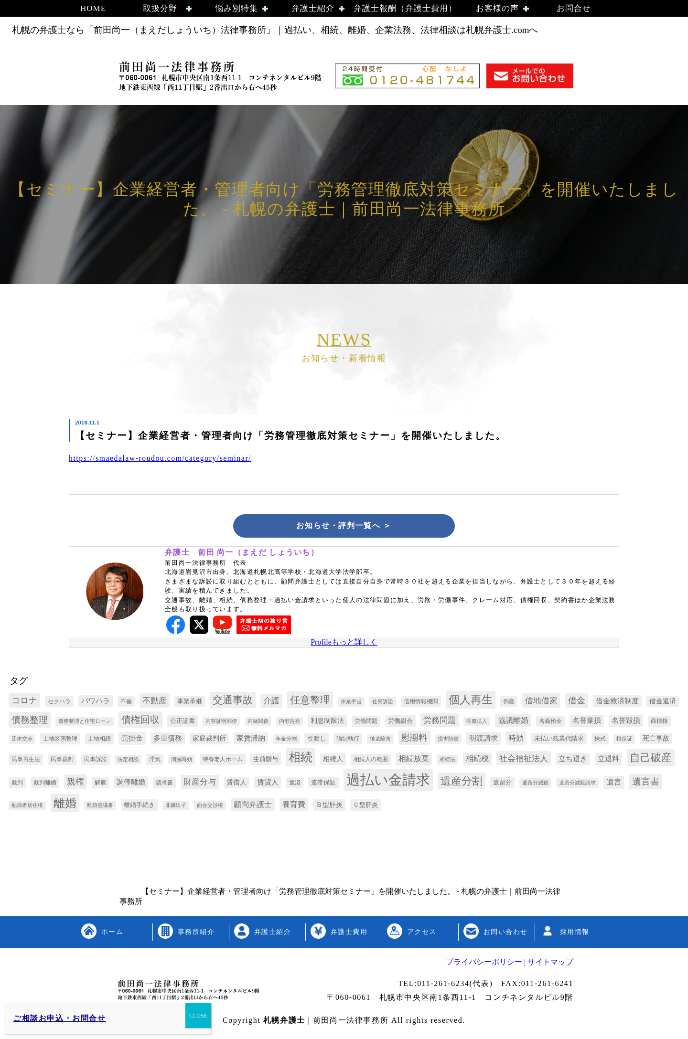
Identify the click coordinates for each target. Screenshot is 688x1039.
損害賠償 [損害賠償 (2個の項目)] (448, 740)
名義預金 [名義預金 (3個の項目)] (550, 722)
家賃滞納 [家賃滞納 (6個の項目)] (250, 739)
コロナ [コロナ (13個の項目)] (24, 702)
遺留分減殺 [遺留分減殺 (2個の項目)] (535, 784)
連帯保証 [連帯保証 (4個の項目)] (323, 783)
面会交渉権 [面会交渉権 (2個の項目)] (210, 806)
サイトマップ (549, 963)
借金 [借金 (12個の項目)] (576, 702)
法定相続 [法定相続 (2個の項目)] (128, 760)
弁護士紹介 (312, 8)
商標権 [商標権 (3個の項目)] (659, 722)
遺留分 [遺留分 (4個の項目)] (502, 783)
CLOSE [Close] (198, 1015)
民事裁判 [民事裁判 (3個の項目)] (62, 760)
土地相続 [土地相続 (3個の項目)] (99, 740)
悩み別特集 (236, 8)
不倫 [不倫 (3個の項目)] (126, 703)
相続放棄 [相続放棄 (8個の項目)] (413, 760)
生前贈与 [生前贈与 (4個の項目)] (265, 760)
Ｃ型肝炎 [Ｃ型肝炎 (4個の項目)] (365, 806)
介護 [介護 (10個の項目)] (271, 702)
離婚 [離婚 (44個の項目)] (65, 804)
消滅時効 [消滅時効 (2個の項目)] (181, 760)
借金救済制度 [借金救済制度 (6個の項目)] (617, 702)
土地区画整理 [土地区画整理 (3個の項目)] (60, 740)
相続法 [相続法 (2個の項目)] (447, 760)
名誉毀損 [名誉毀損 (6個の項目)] (626, 722)
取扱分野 (160, 8)
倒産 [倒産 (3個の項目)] (509, 703)
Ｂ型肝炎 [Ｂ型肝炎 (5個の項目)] (329, 806)
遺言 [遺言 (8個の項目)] (614, 783)
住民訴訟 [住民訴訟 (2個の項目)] (382, 703)
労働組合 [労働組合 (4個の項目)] (400, 722)
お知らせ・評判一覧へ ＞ (343, 526)
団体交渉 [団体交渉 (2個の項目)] (21, 740)
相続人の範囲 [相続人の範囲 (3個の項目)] (371, 760)
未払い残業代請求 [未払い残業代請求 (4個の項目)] (559, 739)
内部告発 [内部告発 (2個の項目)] (289, 722)
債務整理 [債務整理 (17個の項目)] (29, 721)
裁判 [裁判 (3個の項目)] (17, 784)
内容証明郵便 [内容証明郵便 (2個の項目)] (221, 722)
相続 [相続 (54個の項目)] (300, 758)
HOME (93, 8)
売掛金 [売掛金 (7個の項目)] (132, 739)
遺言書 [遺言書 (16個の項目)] (645, 783)
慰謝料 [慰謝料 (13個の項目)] (414, 739)
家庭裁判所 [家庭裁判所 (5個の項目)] (209, 739)
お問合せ (574, 8)
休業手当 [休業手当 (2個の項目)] (351, 703)
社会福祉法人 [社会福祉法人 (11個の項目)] (523, 759)
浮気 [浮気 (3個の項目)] (155, 760)
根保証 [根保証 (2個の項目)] (624, 740)
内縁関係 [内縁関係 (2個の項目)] (258, 722)
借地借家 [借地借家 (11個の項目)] (541, 702)
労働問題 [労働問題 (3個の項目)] (366, 722)
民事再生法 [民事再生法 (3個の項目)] (25, 760)
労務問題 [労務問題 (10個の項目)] (439, 721)
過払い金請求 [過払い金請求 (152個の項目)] (388, 781)
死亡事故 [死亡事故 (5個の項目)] (656, 739)
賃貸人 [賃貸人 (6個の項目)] (268, 783)
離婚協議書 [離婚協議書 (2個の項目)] (100, 806)
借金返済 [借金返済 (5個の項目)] (662, 702)
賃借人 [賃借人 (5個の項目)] (236, 783)
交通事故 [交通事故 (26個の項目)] (233, 701)
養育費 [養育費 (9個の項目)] (293, 805)
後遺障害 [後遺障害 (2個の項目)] (380, 740)
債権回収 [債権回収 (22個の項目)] (140, 721)
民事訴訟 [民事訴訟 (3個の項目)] (95, 760)
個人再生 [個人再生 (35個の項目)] (471, 701)
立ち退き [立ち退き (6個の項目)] (573, 760)
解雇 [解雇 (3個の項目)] (100, 784)
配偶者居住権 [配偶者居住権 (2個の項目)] (27, 806)
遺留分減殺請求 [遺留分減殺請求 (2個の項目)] (577, 784)
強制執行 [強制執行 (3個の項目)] (347, 740)
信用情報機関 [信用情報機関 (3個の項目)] (421, 703)
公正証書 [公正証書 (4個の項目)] (182, 722)
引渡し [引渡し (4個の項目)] (316, 739)
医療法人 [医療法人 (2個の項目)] (476, 722)
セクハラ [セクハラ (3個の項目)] (59, 703)
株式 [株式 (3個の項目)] (600, 740)
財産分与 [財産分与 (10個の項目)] (199, 783)
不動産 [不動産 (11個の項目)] (154, 702)
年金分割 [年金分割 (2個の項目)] (286, 740)
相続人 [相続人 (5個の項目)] (333, 760)
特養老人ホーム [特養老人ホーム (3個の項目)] (223, 760)
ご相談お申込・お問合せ (59, 1018)
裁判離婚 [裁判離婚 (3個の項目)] (44, 784)
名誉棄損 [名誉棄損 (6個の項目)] (586, 722)
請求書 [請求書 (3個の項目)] (164, 784)
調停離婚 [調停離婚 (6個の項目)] (131, 783)
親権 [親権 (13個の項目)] (75, 783)
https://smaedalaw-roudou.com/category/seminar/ (162, 458)
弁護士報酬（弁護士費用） (405, 8)
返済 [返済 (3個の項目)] (295, 784)
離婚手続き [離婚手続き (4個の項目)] (139, 806)
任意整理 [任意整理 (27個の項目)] (310, 701)
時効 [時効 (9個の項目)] (516, 739)
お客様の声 (497, 8)
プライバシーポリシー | (486, 963)
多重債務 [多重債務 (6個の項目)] (167, 739)
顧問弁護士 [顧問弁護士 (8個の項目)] (253, 806)
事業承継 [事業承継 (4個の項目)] (189, 702)
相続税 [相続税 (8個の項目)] (477, 760)
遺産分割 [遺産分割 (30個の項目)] (462, 782)
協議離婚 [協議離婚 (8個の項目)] (513, 722)
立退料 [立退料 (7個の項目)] (608, 760)
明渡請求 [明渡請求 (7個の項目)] (483, 739)
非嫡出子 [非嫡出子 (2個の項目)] (175, 806)
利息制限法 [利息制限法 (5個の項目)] (327, 722)
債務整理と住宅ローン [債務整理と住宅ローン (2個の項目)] (84, 722)
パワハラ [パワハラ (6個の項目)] (95, 702)
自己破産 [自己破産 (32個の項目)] (651, 759)
